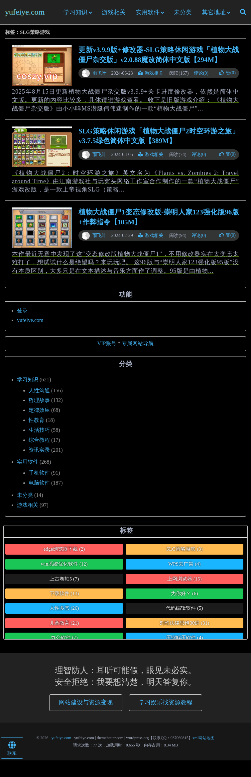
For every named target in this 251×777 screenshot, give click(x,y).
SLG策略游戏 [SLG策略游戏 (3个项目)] (184, 549)
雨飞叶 (99, 73)
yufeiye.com (25, 12)
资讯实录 (39, 450)
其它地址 (214, 12)
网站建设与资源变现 (86, 702)
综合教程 (39, 440)
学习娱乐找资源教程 (165, 702)
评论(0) (201, 73)
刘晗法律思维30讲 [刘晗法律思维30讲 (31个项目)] (184, 623)
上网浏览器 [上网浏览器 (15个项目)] (184, 579)
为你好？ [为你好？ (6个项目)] (184, 593)
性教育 (37, 420)
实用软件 (148, 12)
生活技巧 (39, 430)
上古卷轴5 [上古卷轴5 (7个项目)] (64, 579)
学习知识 (75, 12)
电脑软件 (39, 483)
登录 (22, 310)
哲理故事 (39, 400)
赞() (227, 72)
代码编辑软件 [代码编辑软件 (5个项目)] (184, 608)
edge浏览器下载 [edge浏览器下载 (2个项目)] (64, 549)
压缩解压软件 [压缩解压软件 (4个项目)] (184, 637)
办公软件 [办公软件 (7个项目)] (64, 637)
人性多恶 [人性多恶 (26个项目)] (64, 608)
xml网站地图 (203, 738)
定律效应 (39, 410)
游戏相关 (114, 12)
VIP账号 (107, 343)
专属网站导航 (138, 343)
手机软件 (39, 473)
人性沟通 (39, 390)
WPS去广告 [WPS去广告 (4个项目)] (184, 564)
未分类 (183, 12)
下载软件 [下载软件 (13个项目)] (64, 593)
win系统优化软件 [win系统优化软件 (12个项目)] (64, 564)
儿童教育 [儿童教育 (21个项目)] (64, 623)
